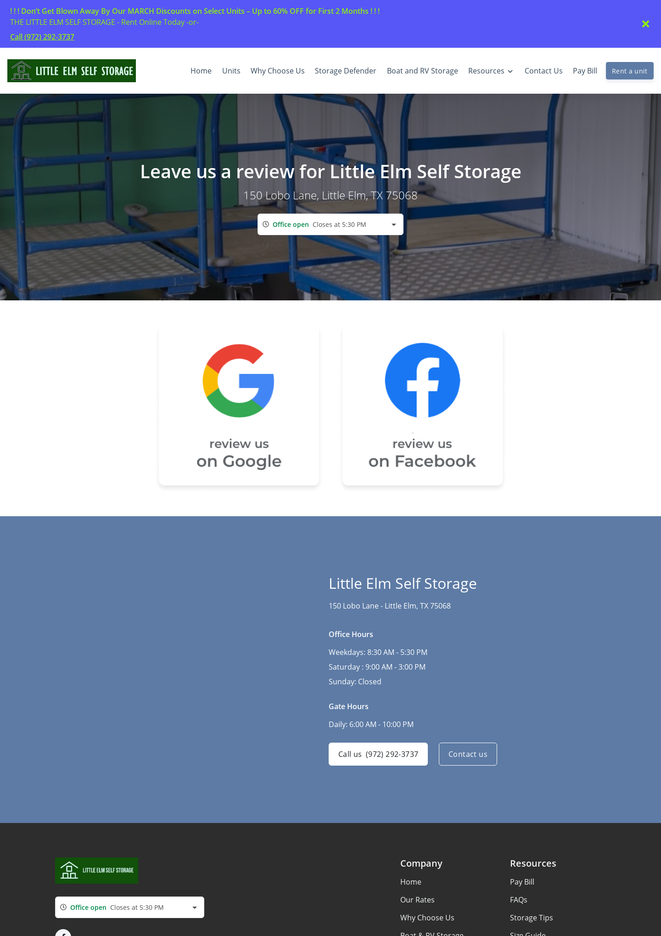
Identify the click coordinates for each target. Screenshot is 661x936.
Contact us (467, 754)
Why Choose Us (427, 918)
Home (410, 882)
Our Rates (417, 900)
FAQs (518, 900)
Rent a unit (630, 71)
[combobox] (330, 224)
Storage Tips (531, 918)
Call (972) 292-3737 (42, 37)
